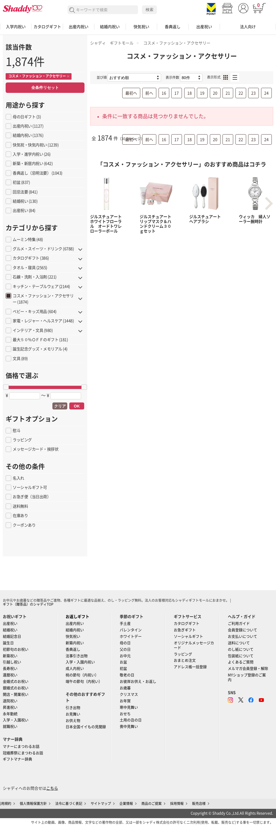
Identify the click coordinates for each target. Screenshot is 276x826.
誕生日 (8, 643)
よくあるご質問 (240, 662)
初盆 (123, 668)
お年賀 (125, 701)
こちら (52, 788)
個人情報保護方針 (33, 803)
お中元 (125, 656)
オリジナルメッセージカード (194, 645)
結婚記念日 (12, 636)
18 (189, 93)
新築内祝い (75, 643)
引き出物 (73, 707)
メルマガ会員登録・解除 (248, 668)
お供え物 (73, 720)
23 (253, 93)
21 (228, 93)
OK (77, 406)
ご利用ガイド (239, 623)
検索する (72, 10)
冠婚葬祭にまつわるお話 (23, 753)
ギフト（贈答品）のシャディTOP (28, 604)
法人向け (248, 27)
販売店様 (199, 803)
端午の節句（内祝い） (84, 681)
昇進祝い (10, 707)
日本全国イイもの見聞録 (86, 727)
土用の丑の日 (131, 720)
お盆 (123, 662)
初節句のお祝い (15, 649)
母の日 (125, 643)
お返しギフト (77, 617)
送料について (239, 643)
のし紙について (240, 649)
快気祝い (141, 27)
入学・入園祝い (15, 720)
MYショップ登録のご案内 (247, 677)
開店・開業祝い (15, 694)
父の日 (125, 649)
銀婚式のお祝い (15, 688)
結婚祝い (10, 630)
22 (241, 93)
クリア (60, 406)
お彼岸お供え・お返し (138, 681)
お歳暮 (125, 688)
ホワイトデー (131, 636)
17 (176, 93)
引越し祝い (12, 662)
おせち (125, 714)
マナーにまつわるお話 (21, 746)
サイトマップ (101, 803)
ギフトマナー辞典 (17, 759)
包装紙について (240, 656)
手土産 (125, 623)
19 (202, 93)
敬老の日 (127, 675)
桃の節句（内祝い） (82, 675)
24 (266, 93)
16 (164, 93)
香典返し (173, 27)
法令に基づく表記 (68, 803)
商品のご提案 (151, 803)
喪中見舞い (129, 726)
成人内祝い (75, 668)
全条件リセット (45, 87)
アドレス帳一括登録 (190, 667)
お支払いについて (242, 636)
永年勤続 (10, 714)
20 (215, 93)
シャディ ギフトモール (111, 43)
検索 (149, 9)
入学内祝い (16, 27)
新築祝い (10, 656)
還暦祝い (10, 675)
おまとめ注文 (185, 660)
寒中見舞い (129, 707)
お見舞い (73, 714)
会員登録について (242, 630)
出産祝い (204, 27)
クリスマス (129, 694)
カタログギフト (47, 27)
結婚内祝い (110, 27)
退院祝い (10, 701)
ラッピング (183, 654)
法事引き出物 (77, 656)
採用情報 (177, 803)
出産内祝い (78, 27)
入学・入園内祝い (80, 662)
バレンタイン (131, 630)
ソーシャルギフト (188, 636)
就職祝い (10, 726)
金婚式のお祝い (15, 681)
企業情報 (126, 803)
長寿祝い (10, 668)
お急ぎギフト (185, 630)
